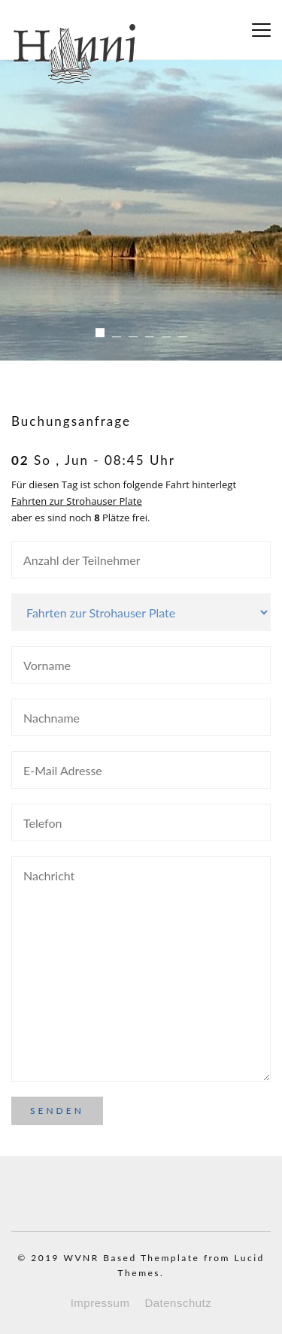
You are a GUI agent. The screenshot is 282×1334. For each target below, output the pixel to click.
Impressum (100, 1302)
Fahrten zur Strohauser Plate (76, 501)
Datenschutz (177, 1302)
